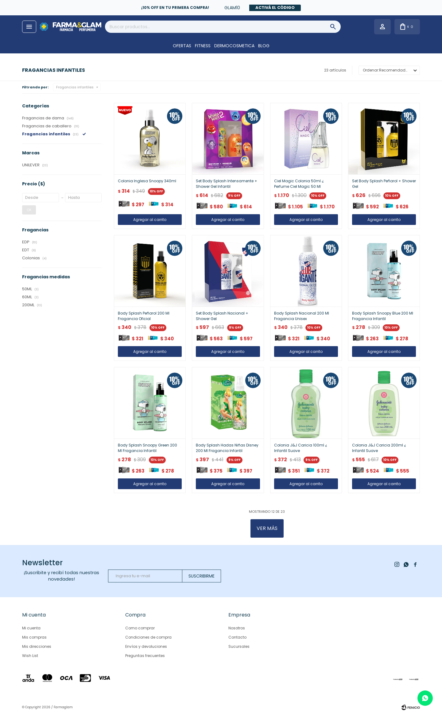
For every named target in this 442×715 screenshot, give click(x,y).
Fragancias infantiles (75, 87)
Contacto (237, 637)
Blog (263, 46)
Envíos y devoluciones (146, 646)
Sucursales (239, 646)
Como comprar (140, 628)
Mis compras (34, 637)
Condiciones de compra (148, 637)
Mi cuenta (31, 628)
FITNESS (203, 46)
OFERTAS (182, 46)
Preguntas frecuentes (145, 655)
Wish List (30, 655)
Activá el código (275, 7)
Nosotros (236, 628)
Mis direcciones (36, 646)
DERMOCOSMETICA (234, 46)
